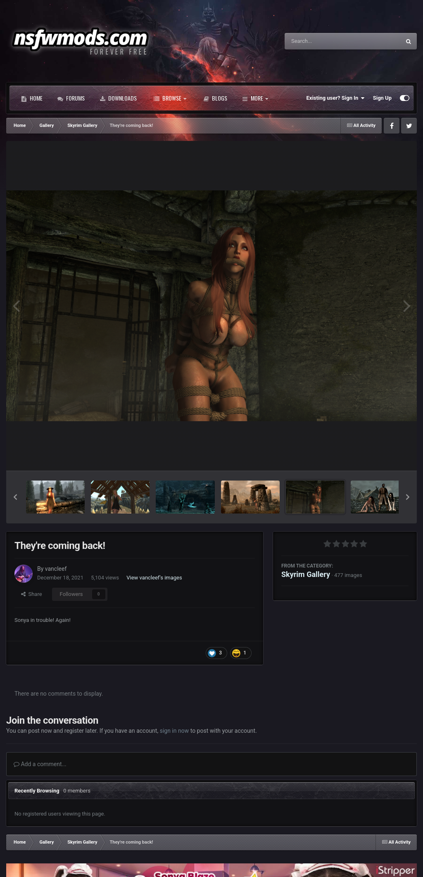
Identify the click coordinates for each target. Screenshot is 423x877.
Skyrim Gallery (305, 574)
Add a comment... (40, 764)
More (255, 98)
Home (32, 98)
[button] (15, 497)
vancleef (56, 568)
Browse (170, 98)
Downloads (118, 98)
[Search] (322, 41)
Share (31, 594)
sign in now (174, 730)
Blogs (215, 98)
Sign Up (382, 98)
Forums (71, 98)
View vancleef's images (154, 578)
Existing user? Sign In (336, 98)
